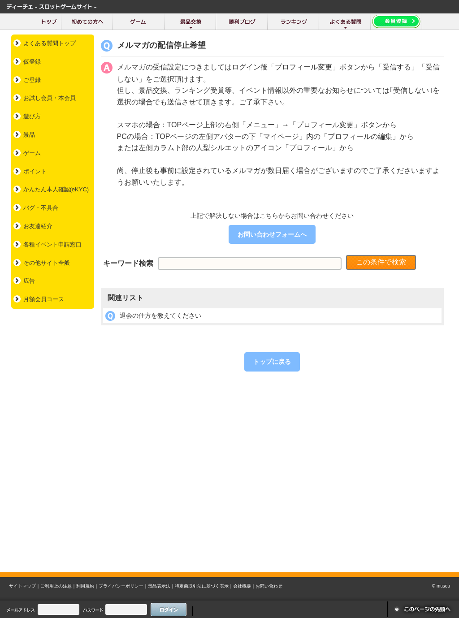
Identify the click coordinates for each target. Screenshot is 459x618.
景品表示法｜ (161, 585)
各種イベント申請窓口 (52, 244)
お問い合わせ (268, 585)
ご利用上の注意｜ (58, 585)
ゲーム (32, 153)
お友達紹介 (37, 226)
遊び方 (32, 116)
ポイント (35, 171)
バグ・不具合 (40, 207)
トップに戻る (272, 361)
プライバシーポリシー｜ (123, 585)
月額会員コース (43, 299)
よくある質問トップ (49, 43)
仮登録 (32, 61)
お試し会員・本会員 (49, 98)
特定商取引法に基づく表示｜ (204, 585)
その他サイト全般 (46, 262)
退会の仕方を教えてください (160, 315)
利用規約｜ (87, 585)
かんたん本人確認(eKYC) (56, 189)
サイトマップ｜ (24, 585)
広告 (29, 280)
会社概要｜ (244, 585)
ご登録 (32, 80)
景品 (29, 134)
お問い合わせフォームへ (272, 234)
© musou (441, 585)
